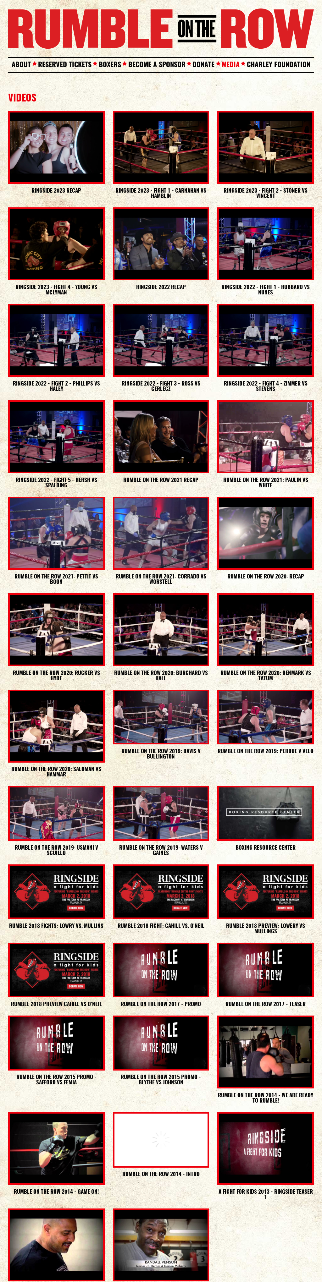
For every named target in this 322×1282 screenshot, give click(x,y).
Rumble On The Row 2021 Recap (160, 480)
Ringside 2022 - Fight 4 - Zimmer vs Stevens (266, 386)
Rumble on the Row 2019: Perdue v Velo (266, 751)
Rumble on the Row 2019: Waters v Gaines (161, 850)
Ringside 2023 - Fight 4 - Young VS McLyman (56, 290)
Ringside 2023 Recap (56, 191)
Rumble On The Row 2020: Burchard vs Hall (161, 676)
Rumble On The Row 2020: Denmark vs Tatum (265, 676)
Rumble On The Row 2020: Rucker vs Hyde (56, 676)
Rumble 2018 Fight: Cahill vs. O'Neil (161, 926)
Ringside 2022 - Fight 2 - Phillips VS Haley (56, 386)
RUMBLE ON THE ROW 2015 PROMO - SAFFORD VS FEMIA (56, 1080)
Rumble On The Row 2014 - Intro (161, 1174)
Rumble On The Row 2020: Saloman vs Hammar (56, 772)
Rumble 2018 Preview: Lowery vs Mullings (265, 928)
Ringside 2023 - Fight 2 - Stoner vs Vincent (266, 193)
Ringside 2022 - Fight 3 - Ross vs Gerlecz (161, 386)
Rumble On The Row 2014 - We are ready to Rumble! (265, 1098)
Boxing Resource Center (266, 848)
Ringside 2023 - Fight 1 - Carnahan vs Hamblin (160, 193)
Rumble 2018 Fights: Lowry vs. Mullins (56, 926)
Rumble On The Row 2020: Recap (265, 576)
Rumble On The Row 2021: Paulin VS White (265, 483)
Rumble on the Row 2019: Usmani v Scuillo (56, 850)
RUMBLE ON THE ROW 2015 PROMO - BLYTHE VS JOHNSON (161, 1080)
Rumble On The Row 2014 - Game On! (56, 1192)
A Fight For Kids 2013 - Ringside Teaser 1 (266, 1194)
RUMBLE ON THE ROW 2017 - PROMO (161, 1004)
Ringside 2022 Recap (161, 287)
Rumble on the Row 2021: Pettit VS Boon (56, 579)
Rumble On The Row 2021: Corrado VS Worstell (161, 579)
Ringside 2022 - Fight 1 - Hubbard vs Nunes (265, 290)
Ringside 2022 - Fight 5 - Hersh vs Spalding (56, 483)
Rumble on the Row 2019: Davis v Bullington (161, 754)
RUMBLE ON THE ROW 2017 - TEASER (265, 1004)
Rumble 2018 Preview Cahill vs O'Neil (56, 1004)
